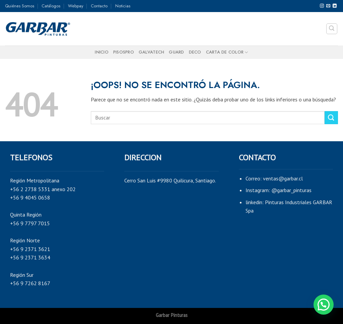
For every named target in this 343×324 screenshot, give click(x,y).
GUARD (176, 52)
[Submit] (331, 117)
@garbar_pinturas (291, 190)
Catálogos (51, 6)
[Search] (332, 28)
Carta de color (227, 52)
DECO (195, 52)
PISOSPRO (123, 52)
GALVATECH (151, 52)
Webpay (75, 6)
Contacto (99, 6)
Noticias (122, 6)
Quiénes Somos (19, 6)
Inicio (102, 52)
